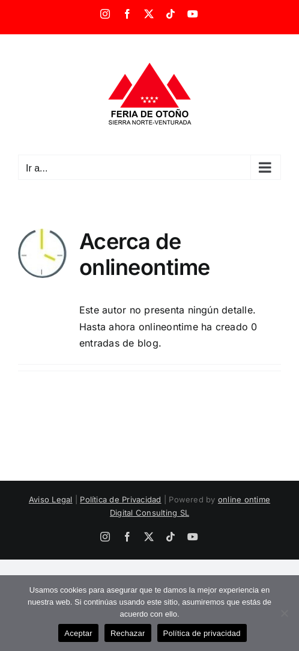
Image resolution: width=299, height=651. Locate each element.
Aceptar (78, 633)
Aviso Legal (51, 499)
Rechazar (127, 633)
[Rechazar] (284, 613)
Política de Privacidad (120, 499)
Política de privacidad (202, 633)
